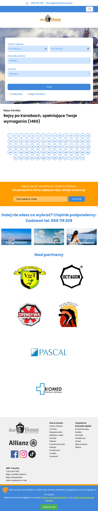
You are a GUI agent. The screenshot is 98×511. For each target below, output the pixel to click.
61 (16, 158)
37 (43, 147)
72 (77, 158)
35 (32, 147)
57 (71, 152)
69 (60, 158)
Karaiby (78, 432)
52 (43, 152)
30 (88, 141)
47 (15, 152)
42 (71, 147)
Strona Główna (55, 426)
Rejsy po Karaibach (22, 115)
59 (82, 152)
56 (65, 152)
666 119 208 (37, 3)
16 (10, 141)
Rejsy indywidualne (14, 477)
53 (49, 152)
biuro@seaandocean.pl (59, 3)
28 (77, 141)
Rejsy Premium (37, 94)
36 (38, 147)
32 (15, 147)
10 (60, 136)
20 (32, 141)
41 (66, 147)
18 (21, 141)
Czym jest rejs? (12, 471)
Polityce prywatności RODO (54, 497)
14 (82, 136)
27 (71, 141)
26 (65, 141)
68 (54, 158)
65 (38, 158)
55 (60, 152)
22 (43, 141)
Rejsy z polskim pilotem (16, 474)
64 (32, 158)
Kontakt (52, 438)
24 (54, 141)
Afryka (78, 441)
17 (16, 141)
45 (88, 147)
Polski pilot (17, 94)
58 (77, 152)
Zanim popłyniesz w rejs (16, 480)
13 (77, 136)
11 (65, 136)
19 (27, 141)
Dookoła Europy (82, 429)
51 (38, 152)
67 (49, 158)
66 (43, 158)
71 (71, 158)
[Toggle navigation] (89, 9)
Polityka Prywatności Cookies (54, 450)
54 (54, 152)
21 (38, 141)
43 (77, 147)
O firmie (53, 429)
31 (10, 147)
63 (27, 158)
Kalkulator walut (56, 435)
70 (65, 158)
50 (32, 152)
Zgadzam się (49, 506)
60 (88, 152)
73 (82, 158)
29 (82, 141)
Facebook (53, 456)
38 (49, 147)
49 (27, 152)
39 (54, 147)
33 (21, 147)
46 (10, 152)
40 (60, 147)
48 (21, 152)
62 (21, 158)
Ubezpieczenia (55, 432)
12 (71, 136)
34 (27, 147)
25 (60, 141)
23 (49, 141)
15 (88, 136)
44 (82, 147)
